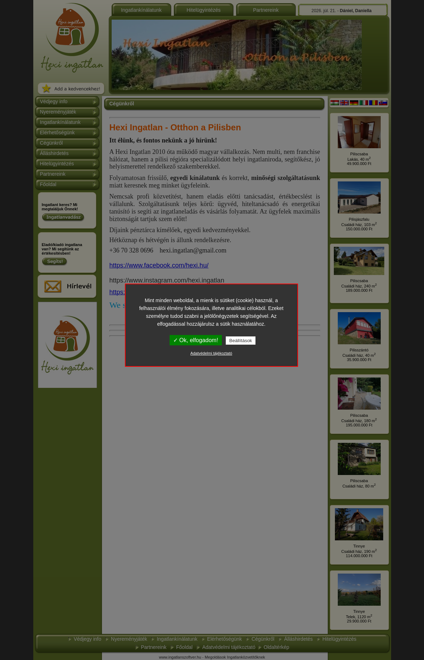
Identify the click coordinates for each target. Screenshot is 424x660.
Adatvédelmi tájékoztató (211, 353)
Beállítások (240, 340)
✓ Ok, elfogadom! (195, 340)
